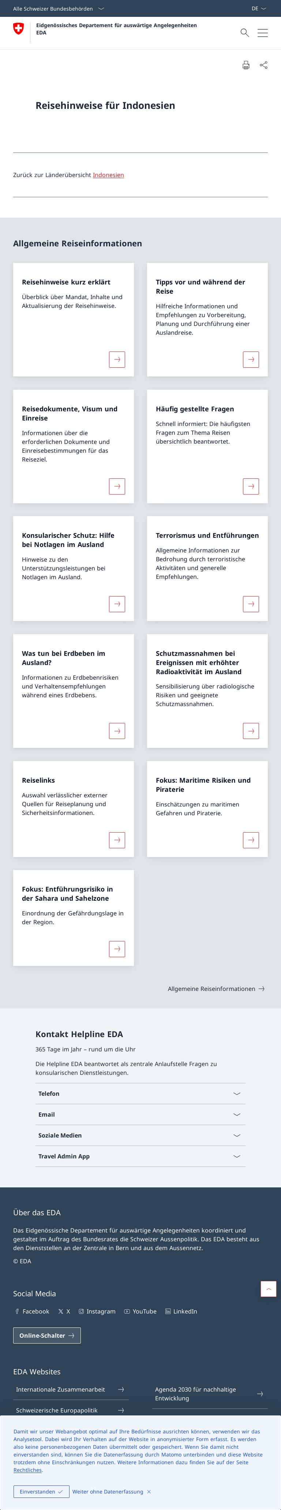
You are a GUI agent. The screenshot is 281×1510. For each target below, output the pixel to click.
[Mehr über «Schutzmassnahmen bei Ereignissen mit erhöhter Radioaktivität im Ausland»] (251, 731)
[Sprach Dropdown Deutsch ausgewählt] (259, 8)
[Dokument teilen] (263, 65)
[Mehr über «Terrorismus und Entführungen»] (251, 604)
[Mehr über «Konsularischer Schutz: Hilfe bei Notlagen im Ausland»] (117, 604)
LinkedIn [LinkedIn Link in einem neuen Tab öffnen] (180, 1311)
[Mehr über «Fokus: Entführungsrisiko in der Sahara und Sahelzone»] (117, 949)
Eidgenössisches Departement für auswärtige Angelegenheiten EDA (117, 29)
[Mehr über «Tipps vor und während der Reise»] (251, 360)
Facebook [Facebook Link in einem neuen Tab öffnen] (31, 1311)
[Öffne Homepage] (106, 33)
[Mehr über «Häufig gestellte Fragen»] (251, 486)
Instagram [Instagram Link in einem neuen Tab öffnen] (96, 1311)
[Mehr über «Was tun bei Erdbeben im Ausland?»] (117, 731)
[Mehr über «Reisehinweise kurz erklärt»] (117, 360)
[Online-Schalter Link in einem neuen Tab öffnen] (47, 1335)
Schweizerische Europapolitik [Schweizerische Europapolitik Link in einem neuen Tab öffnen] (70, 1410)
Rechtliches (28, 1469)
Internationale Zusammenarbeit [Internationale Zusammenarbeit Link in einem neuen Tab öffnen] (70, 1389)
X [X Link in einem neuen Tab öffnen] (63, 1311)
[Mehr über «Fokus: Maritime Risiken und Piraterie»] (251, 840)
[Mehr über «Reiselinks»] (117, 840)
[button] (269, 1289)
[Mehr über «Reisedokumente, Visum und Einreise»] (117, 486)
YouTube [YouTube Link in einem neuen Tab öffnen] (139, 1311)
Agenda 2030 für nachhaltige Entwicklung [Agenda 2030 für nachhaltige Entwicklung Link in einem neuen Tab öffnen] (209, 1393)
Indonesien (108, 175)
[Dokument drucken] (246, 65)
